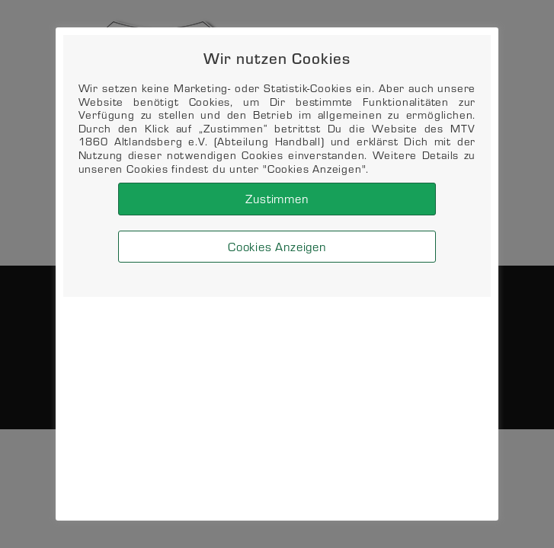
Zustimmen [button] (276, 198)
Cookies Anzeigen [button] (277, 246)
